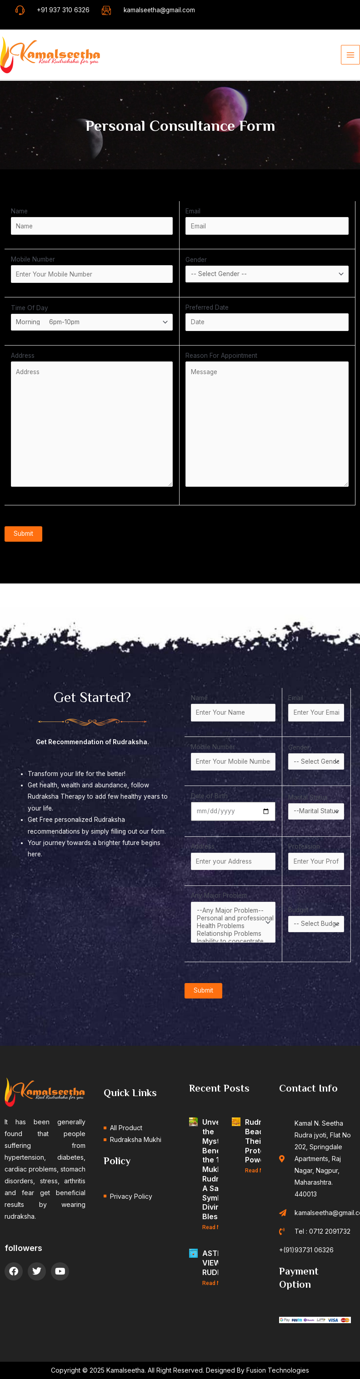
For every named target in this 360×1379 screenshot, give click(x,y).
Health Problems (233, 926)
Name (19, 211)
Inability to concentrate (233, 941)
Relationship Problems (233, 934)
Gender (196, 259)
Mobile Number (33, 259)
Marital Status (308, 797)
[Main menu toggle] (350, 54)
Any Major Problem (219, 895)
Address (23, 355)
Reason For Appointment (221, 355)
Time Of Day (29, 307)
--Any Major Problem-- (233, 910)
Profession (304, 846)
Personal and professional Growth (233, 918)
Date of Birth (209, 796)
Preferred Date (207, 307)
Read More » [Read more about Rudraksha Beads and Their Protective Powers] (260, 1170)
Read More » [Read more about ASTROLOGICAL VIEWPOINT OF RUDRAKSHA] (218, 1283)
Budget (298, 910)
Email (192, 211)
